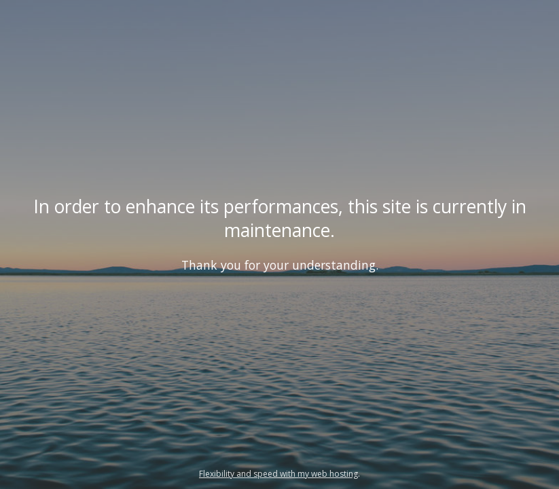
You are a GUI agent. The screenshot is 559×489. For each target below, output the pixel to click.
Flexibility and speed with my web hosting (278, 473)
